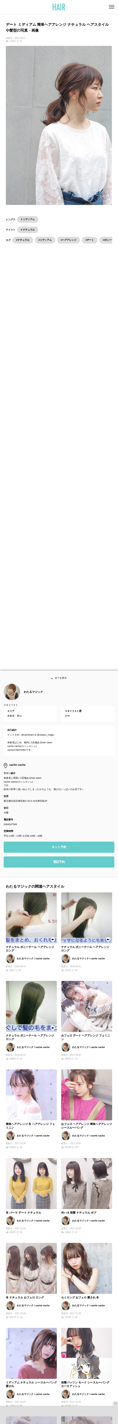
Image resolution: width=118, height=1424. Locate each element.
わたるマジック (33, 572)
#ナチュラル (22, 240)
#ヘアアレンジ (68, 240)
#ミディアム (45, 240)
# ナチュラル (28, 229)
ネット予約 (59, 727)
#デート (89, 240)
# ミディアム (28, 219)
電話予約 (59, 742)
